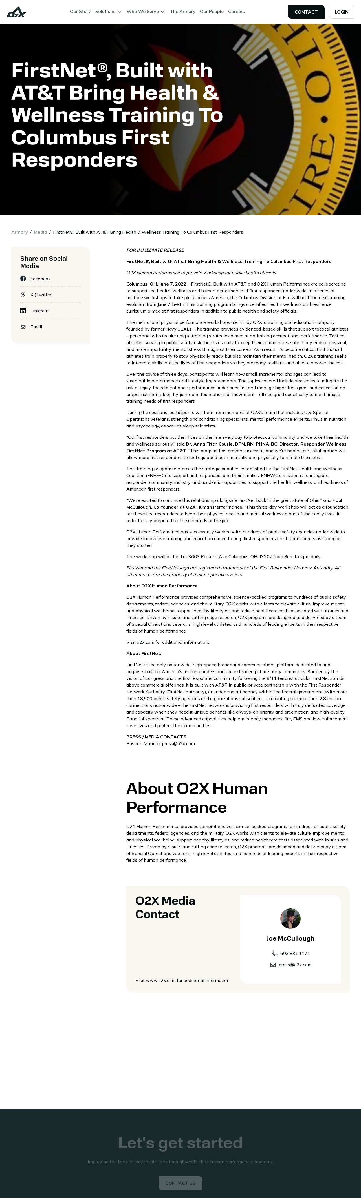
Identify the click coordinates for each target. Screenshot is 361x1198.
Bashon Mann (141, 743)
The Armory (182, 11)
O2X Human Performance (283, 284)
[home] (17, 11)
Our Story (80, 11)
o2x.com (145, 642)
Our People (212, 11)
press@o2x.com (178, 743)
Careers (236, 11)
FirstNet (199, 284)
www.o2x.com (161, 980)
